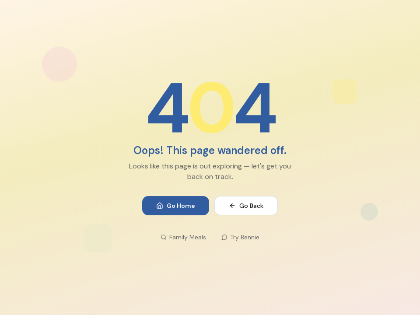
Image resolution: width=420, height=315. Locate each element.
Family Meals (183, 238)
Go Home (175, 206)
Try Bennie (240, 238)
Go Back (246, 206)
